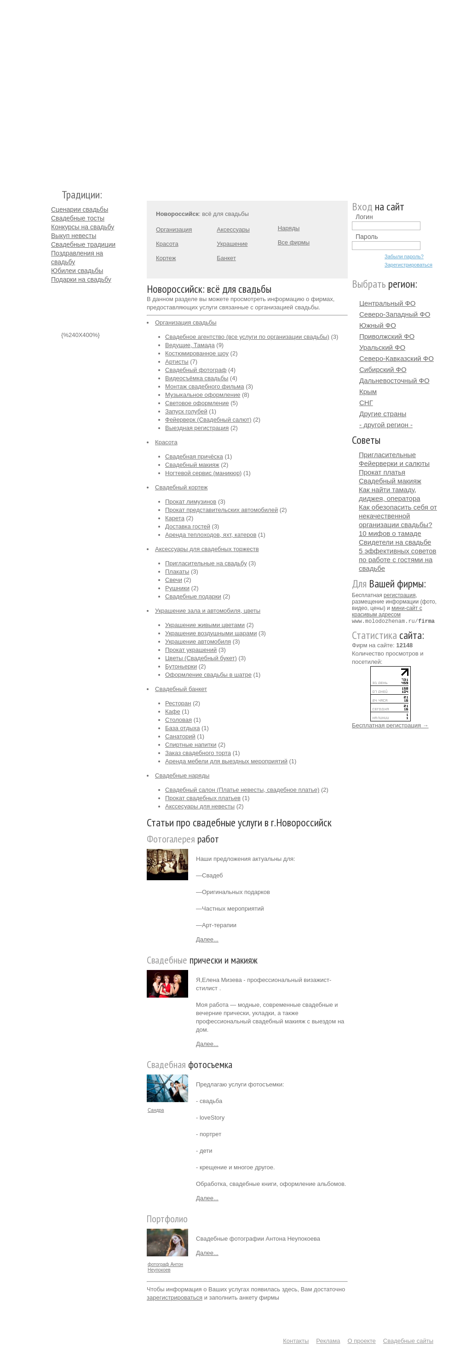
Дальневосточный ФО (394, 380)
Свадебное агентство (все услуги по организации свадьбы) (247, 336)
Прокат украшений (191, 649)
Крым (368, 391)
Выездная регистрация (197, 427)
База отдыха (182, 728)
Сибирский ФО (383, 369)
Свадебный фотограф (195, 369)
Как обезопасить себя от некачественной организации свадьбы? (398, 515)
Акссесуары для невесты (200, 806)
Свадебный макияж (192, 464)
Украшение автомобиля (198, 641)
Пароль (367, 236)
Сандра (156, 1110)
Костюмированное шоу (197, 353)
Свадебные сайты (408, 1340)
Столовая (178, 719)
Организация (174, 229)
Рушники (177, 588)
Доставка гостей (187, 526)
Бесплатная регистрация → (390, 724)
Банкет (226, 258)
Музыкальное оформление (202, 394)
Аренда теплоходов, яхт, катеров (210, 534)
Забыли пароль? (404, 256)
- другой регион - (386, 425)
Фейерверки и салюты (394, 463)
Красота (167, 243)
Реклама (328, 1340)
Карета (174, 518)
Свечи (173, 579)
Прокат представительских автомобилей (221, 509)
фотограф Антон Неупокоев (165, 1267)
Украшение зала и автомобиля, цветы (207, 610)
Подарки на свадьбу (81, 279)
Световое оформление (197, 403)
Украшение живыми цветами (205, 624)
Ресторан (178, 703)
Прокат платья (382, 472)
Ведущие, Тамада (190, 345)
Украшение (232, 243)
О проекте (362, 1340)
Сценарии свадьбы (79, 209)
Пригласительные (387, 455)
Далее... (207, 939)
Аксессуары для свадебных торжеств (207, 549)
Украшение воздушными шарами (211, 633)
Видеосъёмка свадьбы (196, 378)
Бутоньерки (181, 666)
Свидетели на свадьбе (395, 542)
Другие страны (382, 414)
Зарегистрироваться (408, 264)
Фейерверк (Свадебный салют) (208, 419)
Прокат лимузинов (190, 501)
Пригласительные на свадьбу (206, 563)
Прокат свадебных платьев (203, 798)
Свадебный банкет (181, 688)
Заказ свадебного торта (198, 752)
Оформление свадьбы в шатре (208, 674)
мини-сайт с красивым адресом (387, 611)
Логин (364, 217)
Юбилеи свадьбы (77, 270)
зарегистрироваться (174, 1297)
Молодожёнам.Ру (54, 90)
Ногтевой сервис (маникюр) (203, 473)
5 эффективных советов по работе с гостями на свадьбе (398, 559)
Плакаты (177, 571)
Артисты (177, 361)
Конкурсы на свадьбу (82, 227)
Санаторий (180, 736)
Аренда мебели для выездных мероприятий (226, 761)
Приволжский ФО (386, 336)
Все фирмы (294, 242)
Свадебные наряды (182, 775)
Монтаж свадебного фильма (204, 386)
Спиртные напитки (191, 744)
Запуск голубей (186, 411)
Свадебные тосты (77, 218)
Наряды (289, 228)
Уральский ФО (382, 347)
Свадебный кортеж (181, 487)
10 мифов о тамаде (390, 533)
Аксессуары (233, 229)
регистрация (399, 595)
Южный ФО (377, 325)
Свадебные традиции (83, 244)
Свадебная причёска (194, 456)
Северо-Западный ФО (394, 314)
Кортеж (166, 258)
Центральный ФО (387, 303)
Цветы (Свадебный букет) (201, 658)
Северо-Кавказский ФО (396, 358)
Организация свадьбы (186, 322)
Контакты (296, 1340)
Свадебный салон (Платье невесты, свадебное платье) (242, 789)
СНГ (366, 403)
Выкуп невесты (73, 235)
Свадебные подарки (193, 596)
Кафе (172, 711)
